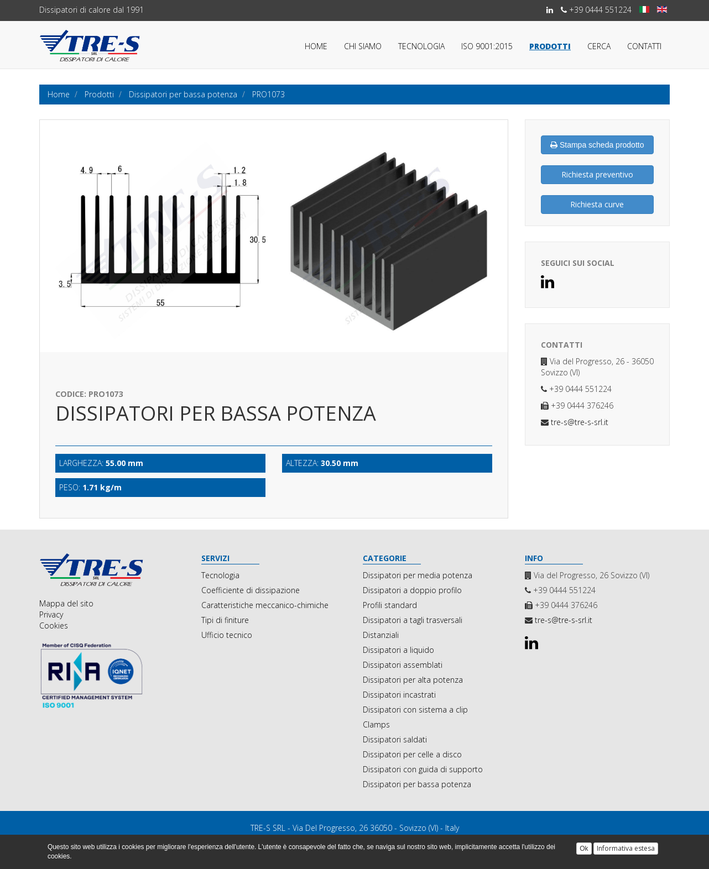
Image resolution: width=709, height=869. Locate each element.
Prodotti (550, 46)
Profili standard (390, 605)
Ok (584, 848)
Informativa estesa (626, 848)
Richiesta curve (597, 204)
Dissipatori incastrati (399, 694)
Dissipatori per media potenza (417, 575)
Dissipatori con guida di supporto (423, 769)
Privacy (51, 614)
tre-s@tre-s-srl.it (578, 422)
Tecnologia (421, 46)
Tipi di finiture (225, 620)
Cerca (599, 46)
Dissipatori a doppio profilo (412, 590)
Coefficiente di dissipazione (250, 590)
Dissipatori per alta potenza (413, 679)
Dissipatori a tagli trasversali (412, 620)
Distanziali (381, 635)
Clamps (376, 724)
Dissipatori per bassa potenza (417, 784)
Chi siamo (363, 46)
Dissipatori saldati (395, 739)
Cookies (53, 625)
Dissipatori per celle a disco (412, 754)
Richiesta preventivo (597, 174)
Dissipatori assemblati (402, 664)
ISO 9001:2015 (487, 46)
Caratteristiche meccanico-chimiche (265, 605)
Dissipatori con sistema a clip (415, 709)
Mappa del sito (66, 603)
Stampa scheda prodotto (597, 144)
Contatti (644, 46)
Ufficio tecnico (226, 635)
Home (316, 46)
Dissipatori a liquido (398, 650)
